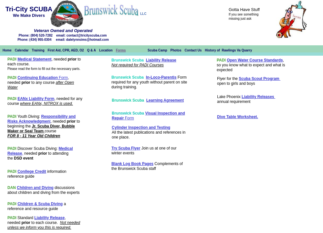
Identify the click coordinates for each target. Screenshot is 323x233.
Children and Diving (35, 187)
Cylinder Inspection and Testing (141, 127)
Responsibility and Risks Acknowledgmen (41, 119)
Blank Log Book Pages (132, 163)
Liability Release (49, 218)
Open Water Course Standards (255, 60)
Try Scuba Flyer (125, 148)
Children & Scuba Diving (40, 204)
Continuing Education (37, 77)
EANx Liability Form (35, 98)
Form (63, 77)
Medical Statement (34, 59)
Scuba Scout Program (259, 78)
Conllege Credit (31, 171)
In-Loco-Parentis (161, 77)
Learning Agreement (165, 100)
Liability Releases (258, 96)
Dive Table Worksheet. (237, 117)
